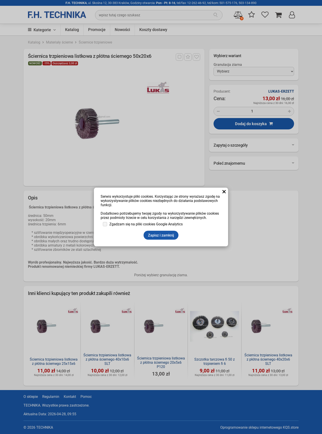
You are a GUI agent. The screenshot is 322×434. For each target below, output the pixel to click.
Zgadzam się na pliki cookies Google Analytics (146, 224)
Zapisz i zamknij (161, 235)
